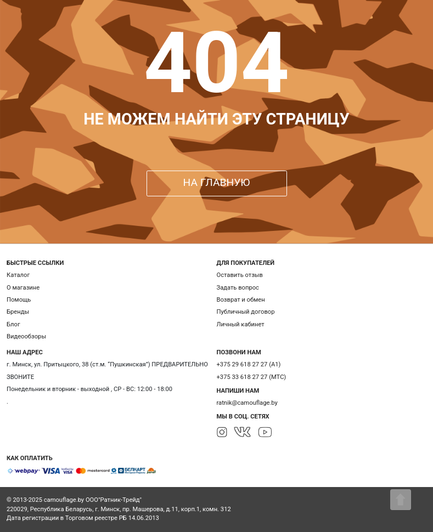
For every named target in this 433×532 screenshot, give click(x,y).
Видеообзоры (26, 336)
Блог (13, 324)
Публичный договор (246, 311)
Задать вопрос (238, 287)
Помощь (19, 299)
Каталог (18, 275)
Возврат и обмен (241, 299)
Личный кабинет (241, 324)
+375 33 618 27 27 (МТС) (251, 377)
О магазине (23, 287)
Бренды (18, 311)
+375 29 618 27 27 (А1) (249, 364)
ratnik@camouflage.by (247, 402)
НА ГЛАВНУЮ (216, 182)
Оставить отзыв (240, 275)
